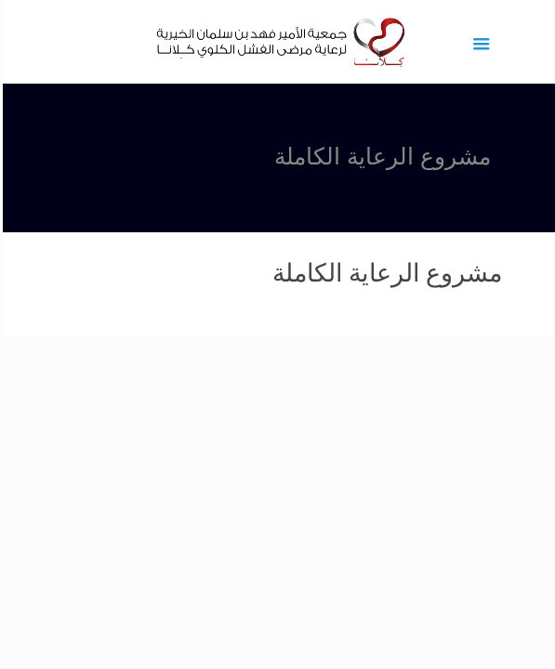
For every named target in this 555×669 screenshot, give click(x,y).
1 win (553, 0)
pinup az (544, 0)
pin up (548, 0)
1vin (550, 0)
